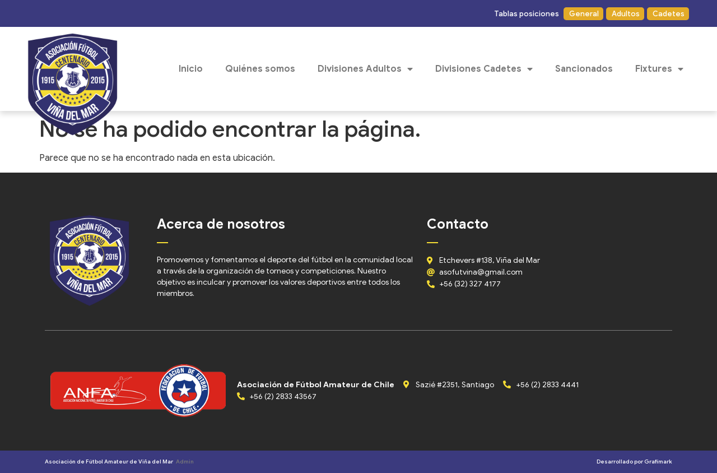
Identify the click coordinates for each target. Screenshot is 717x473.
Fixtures (659, 69)
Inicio (191, 69)
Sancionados (584, 69)
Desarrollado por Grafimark (634, 461)
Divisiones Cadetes (484, 69)
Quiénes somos (260, 69)
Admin (185, 461)
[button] (526, 13)
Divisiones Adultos (365, 69)
